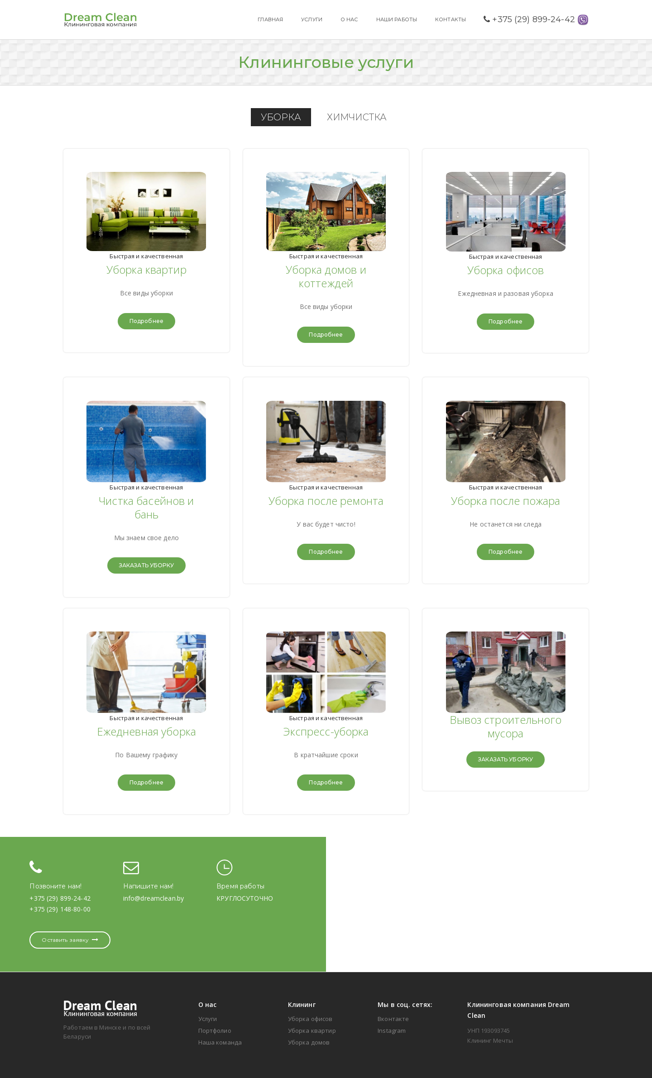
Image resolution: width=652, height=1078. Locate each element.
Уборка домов (309, 1042)
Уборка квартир (312, 1030)
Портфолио (214, 1030)
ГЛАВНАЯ (270, 19)
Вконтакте (393, 1019)
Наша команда (220, 1042)
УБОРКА (281, 117)
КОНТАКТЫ (450, 19)
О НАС (349, 19)
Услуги (207, 1019)
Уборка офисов (310, 1019)
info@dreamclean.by (153, 898)
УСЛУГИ (311, 19)
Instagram (392, 1030)
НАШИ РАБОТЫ (396, 19)
